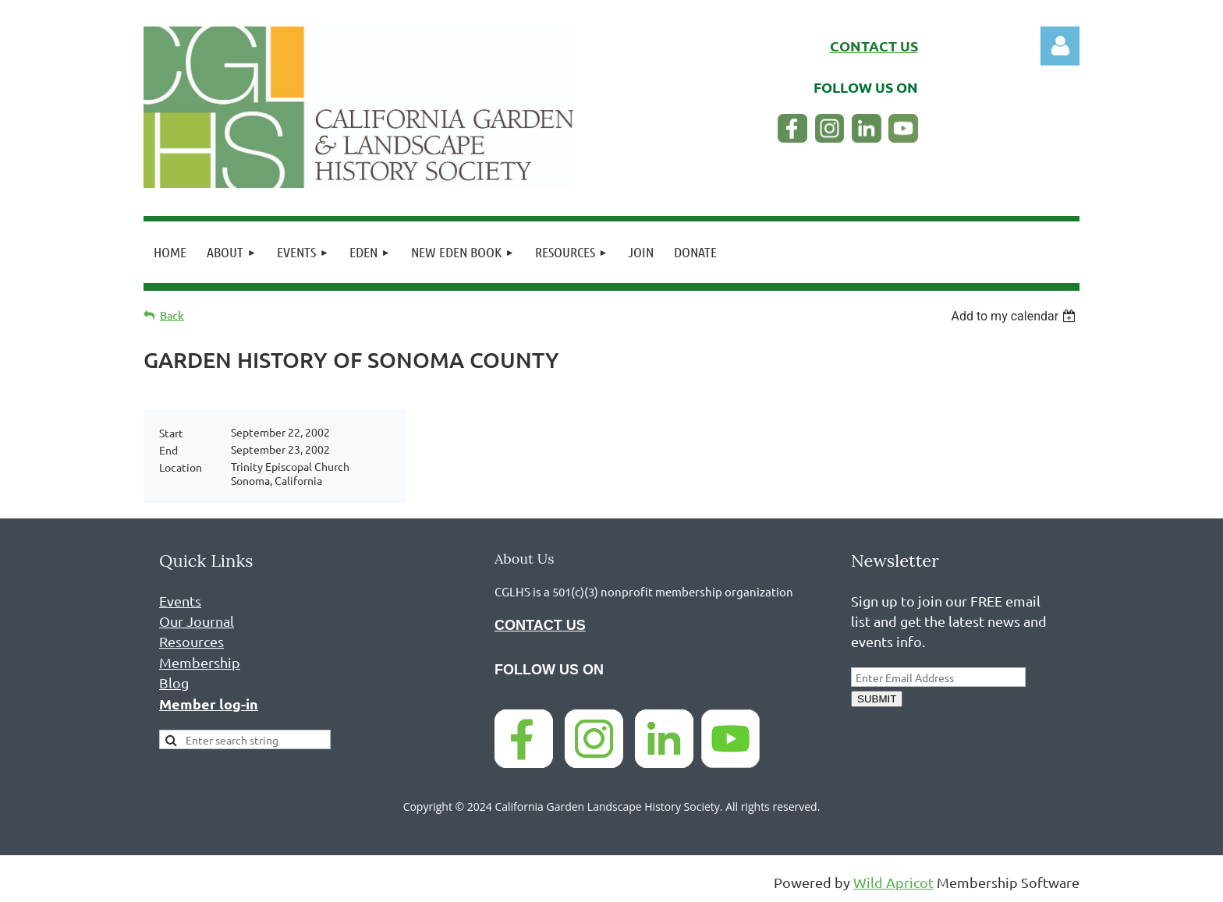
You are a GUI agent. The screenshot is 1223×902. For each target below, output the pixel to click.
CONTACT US (540, 625)
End (168, 450)
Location (180, 467)
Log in (1059, 46)
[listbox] (1015, 316)
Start (171, 433)
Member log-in (208, 704)
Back (172, 315)
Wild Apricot (893, 882)
